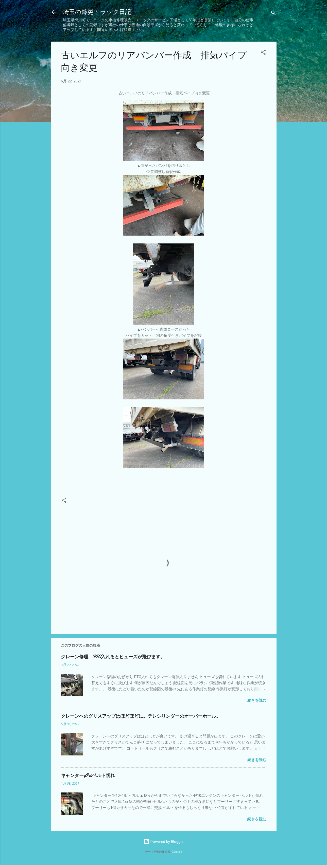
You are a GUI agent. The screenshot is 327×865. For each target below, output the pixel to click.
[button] (263, 53)
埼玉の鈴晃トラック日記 (97, 12)
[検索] (273, 14)
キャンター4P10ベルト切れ (88, 775)
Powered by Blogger (163, 841)
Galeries (177, 851)
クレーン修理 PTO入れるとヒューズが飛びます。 (113, 657)
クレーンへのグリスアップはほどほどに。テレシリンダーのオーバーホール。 (141, 716)
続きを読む (256, 700)
